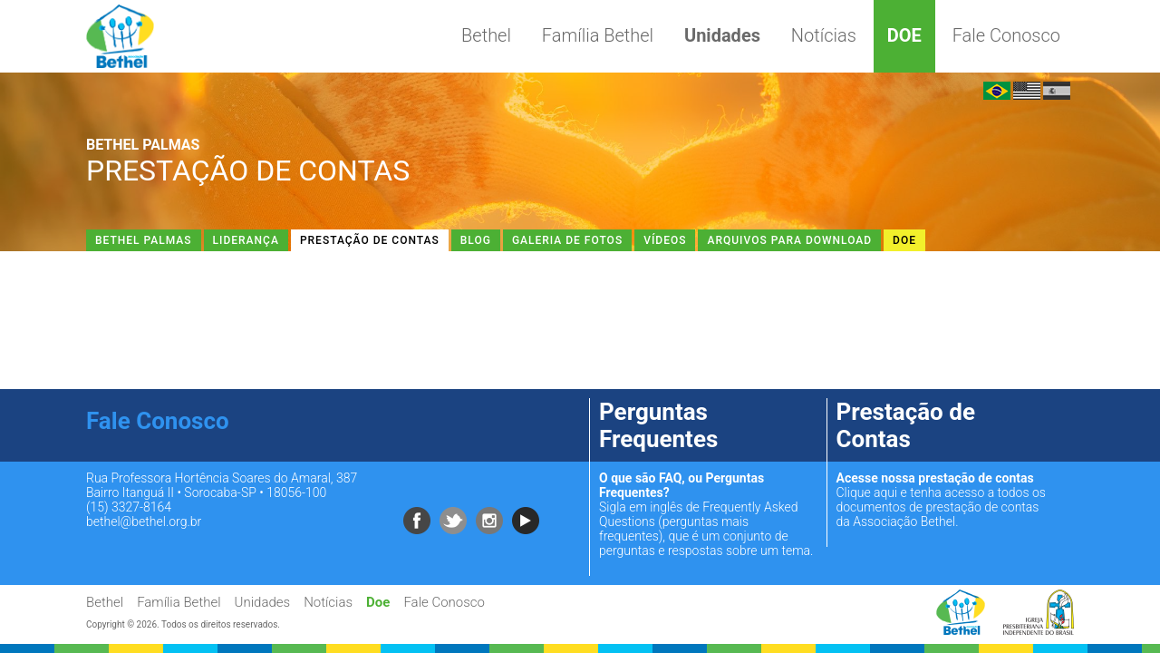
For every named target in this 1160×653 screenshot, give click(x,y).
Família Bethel (597, 35)
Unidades (722, 35)
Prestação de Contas (370, 240)
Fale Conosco (1006, 35)
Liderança (246, 240)
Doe (904, 35)
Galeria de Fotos (567, 240)
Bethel (486, 35)
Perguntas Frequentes (658, 425)
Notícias (823, 35)
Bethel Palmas (143, 240)
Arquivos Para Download (789, 240)
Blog (475, 240)
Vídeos (664, 240)
